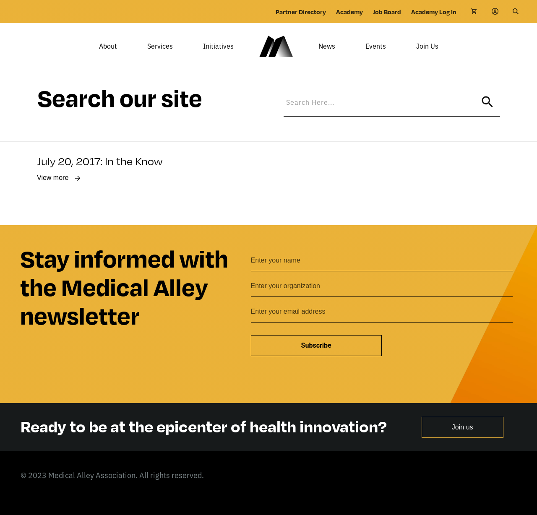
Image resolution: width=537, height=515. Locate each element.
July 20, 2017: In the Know (100, 172)
